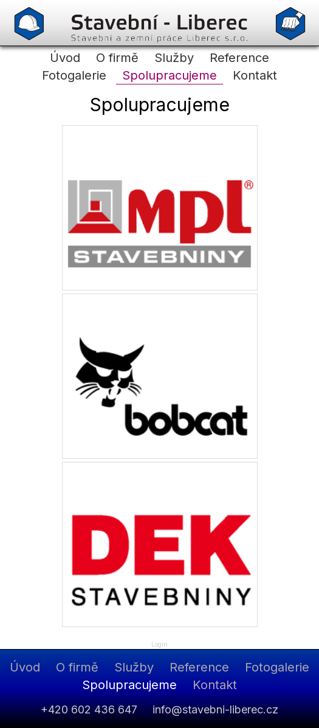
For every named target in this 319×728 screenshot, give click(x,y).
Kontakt (255, 75)
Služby (174, 57)
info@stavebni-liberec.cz (215, 709)
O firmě (117, 57)
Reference (239, 57)
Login (159, 644)
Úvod (65, 57)
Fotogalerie (74, 75)
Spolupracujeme (169, 75)
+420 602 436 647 (89, 709)
